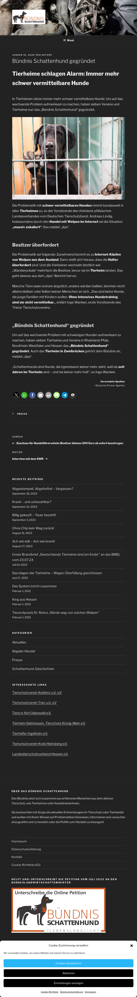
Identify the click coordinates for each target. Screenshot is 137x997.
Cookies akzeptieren (69, 963)
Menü (68, 40)
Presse (22, 414)
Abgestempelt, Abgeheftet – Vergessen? (42, 489)
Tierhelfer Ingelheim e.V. (30, 733)
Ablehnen (68, 973)
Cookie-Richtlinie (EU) (26, 865)
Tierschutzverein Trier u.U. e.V (34, 703)
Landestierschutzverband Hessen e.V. (40, 754)
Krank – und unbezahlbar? (31, 502)
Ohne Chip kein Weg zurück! (33, 528)
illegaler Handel (23, 651)
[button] (131, 945)
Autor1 (47, 55)
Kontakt (16, 857)
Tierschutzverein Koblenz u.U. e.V (37, 692)
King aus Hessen (24, 599)
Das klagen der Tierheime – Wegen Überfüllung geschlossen (57, 573)
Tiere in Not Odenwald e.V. (31, 713)
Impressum (90, 992)
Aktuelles (19, 642)
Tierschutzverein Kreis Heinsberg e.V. (40, 744)
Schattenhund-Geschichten (33, 669)
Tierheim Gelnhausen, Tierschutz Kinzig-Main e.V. (49, 723)
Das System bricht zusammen (34, 586)
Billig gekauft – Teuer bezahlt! (34, 515)
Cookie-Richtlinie (49, 992)
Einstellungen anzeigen (68, 983)
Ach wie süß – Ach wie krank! (33, 541)
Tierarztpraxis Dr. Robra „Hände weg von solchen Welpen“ (55, 612)
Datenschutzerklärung (71, 992)
